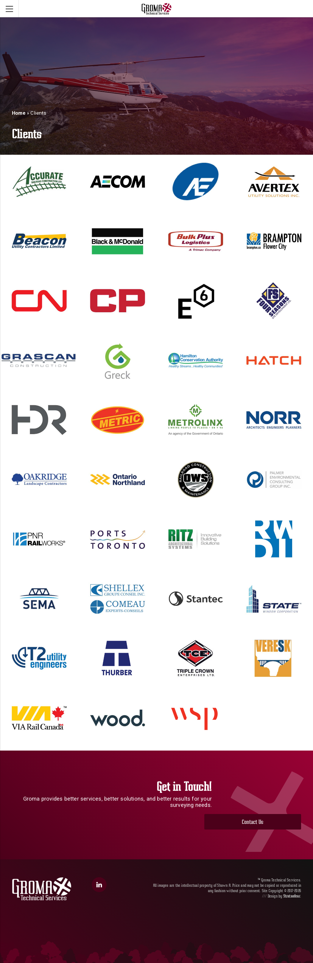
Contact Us (262, 803)
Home (19, 113)
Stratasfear (291, 880)
